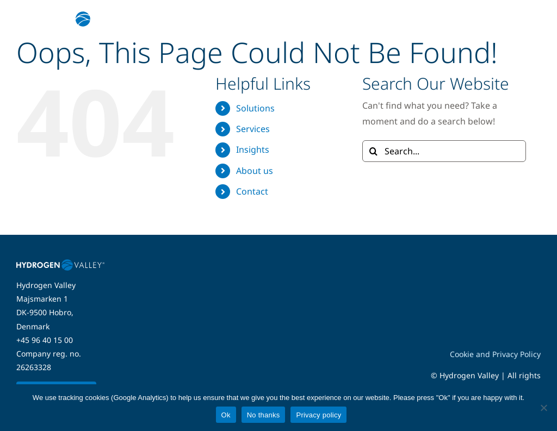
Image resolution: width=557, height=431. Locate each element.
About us (254, 171)
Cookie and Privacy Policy (495, 354)
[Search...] (444, 151)
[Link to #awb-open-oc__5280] (526, 19)
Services (253, 129)
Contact (252, 191)
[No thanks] (543, 407)
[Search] (373, 151)
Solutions (255, 108)
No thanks (263, 415)
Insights (252, 149)
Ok (226, 415)
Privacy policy (318, 415)
